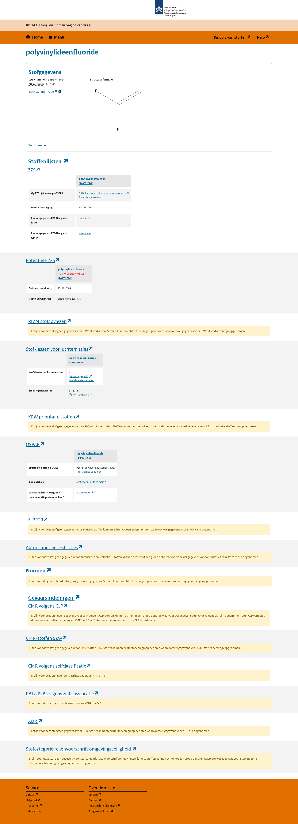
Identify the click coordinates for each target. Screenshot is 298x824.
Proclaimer (52, 805)
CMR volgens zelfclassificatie (59, 666)
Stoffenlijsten (48, 161)
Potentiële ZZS (43, 260)
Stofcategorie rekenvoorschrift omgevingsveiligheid (81, 748)
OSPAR (35, 444)
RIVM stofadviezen (49, 321)
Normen (38, 570)
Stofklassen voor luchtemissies (59, 349)
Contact (50, 794)
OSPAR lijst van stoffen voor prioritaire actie (104, 193)
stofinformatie (43, 91)
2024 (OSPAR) (85, 492)
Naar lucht (84, 218)
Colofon (113, 794)
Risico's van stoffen (234, 37)
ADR (35, 721)
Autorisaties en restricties (54, 547)
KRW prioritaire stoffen (54, 416)
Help (264, 37)
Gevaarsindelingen (54, 597)
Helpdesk (51, 800)
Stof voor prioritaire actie (91, 482)
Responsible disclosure (118, 805)
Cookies (113, 800)
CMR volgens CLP (48, 606)
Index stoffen (34, 811)
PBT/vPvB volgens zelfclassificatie (62, 693)
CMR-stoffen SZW (46, 638)
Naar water (85, 233)
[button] (56, 37)
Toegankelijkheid (118, 811)
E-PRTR (38, 519)
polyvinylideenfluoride (92, 178)
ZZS (34, 169)
